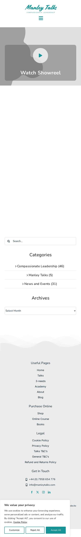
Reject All (35, 530)
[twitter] (37, 492)
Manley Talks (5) (41, 275)
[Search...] (40, 241)
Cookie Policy (20, 522)
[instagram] (43, 492)
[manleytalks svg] (41, 5)
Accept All (56, 530)
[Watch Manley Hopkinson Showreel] (40, 63)
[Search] (9, 241)
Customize (14, 530)
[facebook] (32, 492)
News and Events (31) (40, 284)
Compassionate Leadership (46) (40, 266)
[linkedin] (49, 492)
